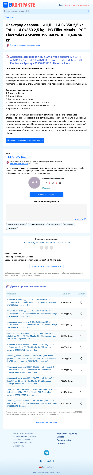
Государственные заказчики (24, 436)
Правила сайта (64, 440)
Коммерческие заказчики (23, 433)
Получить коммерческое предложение (25, 140)
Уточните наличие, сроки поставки (25, 45)
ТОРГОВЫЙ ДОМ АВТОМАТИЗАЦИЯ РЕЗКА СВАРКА (47, 242)
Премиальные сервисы (22, 443)
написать (81, 302)
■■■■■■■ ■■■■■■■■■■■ (53, 178)
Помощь (61, 443)
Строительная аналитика (23, 440)
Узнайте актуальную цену (19, 164)
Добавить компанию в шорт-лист (46, 266)
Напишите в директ (12, 414)
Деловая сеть (18, 446)
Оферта (60, 437)
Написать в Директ (46, 194)
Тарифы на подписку (67, 433)
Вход (60, 5)
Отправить (79, 219)
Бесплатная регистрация (77, 5)
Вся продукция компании (46, 422)
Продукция (9, 17)
